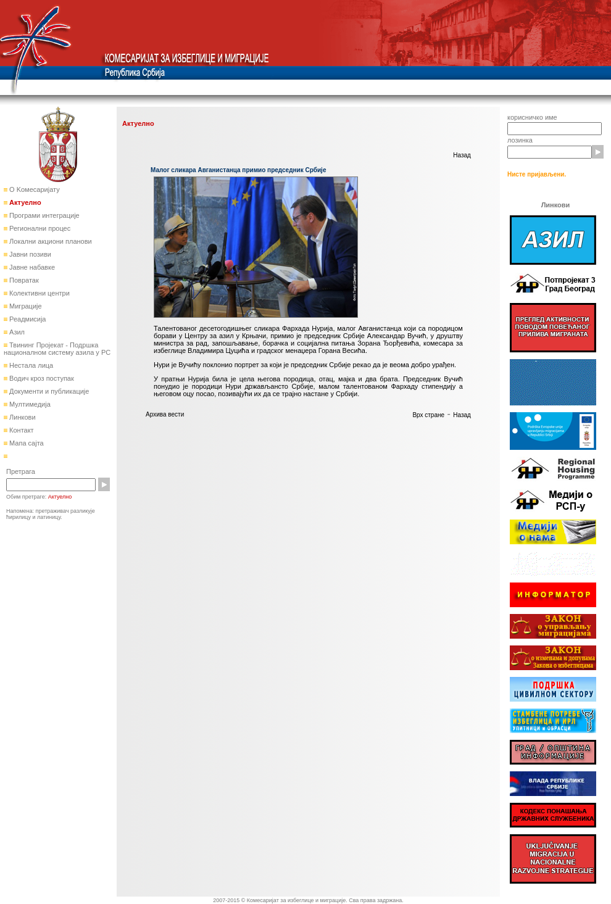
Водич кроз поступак (40, 378)
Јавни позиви (29, 254)
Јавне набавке (31, 267)
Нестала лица (30, 365)
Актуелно (24, 202)
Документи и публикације (48, 391)
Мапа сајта (25, 443)
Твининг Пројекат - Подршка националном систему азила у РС (57, 348)
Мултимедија (29, 404)
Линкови (21, 417)
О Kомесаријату (33, 189)
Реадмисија (26, 319)
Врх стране (428, 415)
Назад (462, 155)
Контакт (20, 430)
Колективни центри (38, 293)
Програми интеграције (43, 215)
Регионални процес (38, 228)
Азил (16, 332)
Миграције (24, 306)
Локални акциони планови (49, 241)
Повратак (23, 280)
